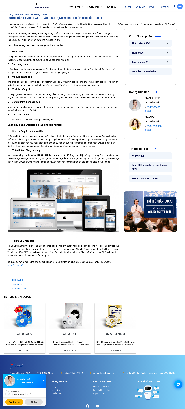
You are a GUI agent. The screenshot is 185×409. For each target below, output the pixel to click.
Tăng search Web (150, 62)
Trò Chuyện (14, 402)
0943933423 (152, 107)
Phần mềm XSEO (150, 43)
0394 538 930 (153, 126)
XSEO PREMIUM (19, 289)
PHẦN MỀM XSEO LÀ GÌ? (145, 178)
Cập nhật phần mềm (101, 390)
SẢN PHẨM (74, 7)
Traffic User (150, 52)
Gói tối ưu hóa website (150, 71)
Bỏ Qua (34, 402)
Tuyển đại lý (57, 393)
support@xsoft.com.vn (103, 373)
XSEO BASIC (17, 280)
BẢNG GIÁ (140, 7)
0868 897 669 (76, 373)
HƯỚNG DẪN (93, 7)
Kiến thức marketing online (33, 14)
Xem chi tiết (24, 350)
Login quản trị (99, 393)
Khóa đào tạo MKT (101, 386)
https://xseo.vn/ (15, 265)
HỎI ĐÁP (127, 7)
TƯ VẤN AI (164, 7)
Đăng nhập (56, 390)
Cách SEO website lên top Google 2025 (150, 167)
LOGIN (152, 7)
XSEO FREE (138, 155)
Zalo (148, 111)
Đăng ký (55, 386)
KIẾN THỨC (111, 7)
